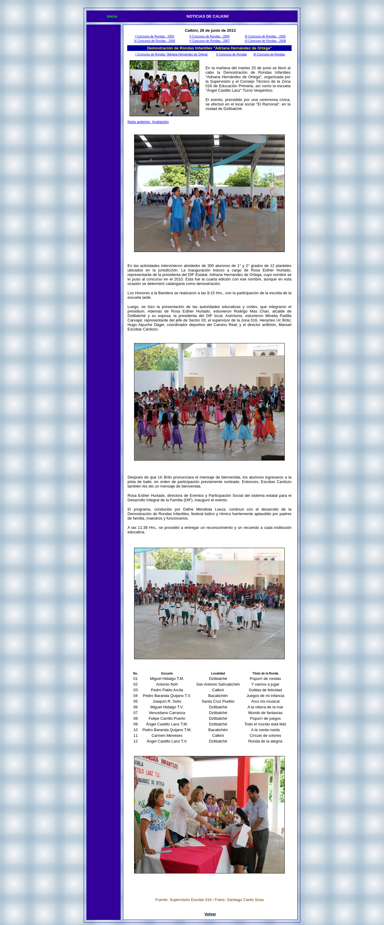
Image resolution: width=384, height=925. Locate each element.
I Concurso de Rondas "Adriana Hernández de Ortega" (171, 54)
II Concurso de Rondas (231, 54)
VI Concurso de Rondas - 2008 (265, 41)
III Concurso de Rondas (269, 54)
